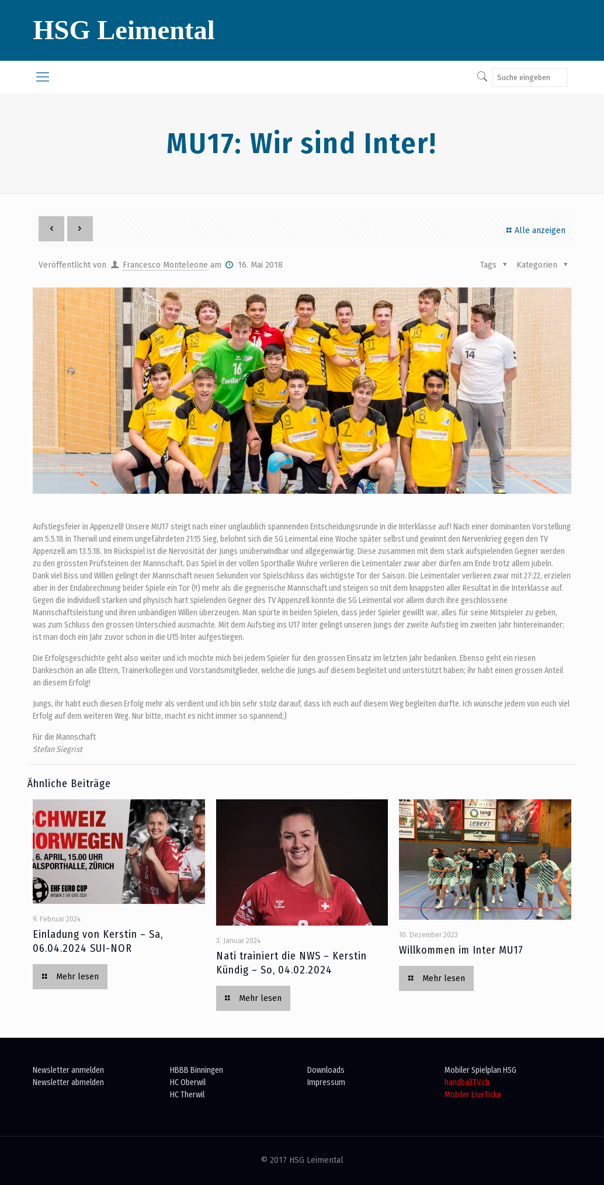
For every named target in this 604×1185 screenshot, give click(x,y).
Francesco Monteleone (165, 265)
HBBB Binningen (196, 1070)
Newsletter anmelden (68, 1070)
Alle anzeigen (534, 230)
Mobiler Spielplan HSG (480, 1070)
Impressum (326, 1082)
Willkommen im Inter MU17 (461, 950)
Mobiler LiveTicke (473, 1095)
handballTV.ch (467, 1082)
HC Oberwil (188, 1082)
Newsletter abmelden (68, 1082)
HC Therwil (187, 1095)
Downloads (326, 1070)
